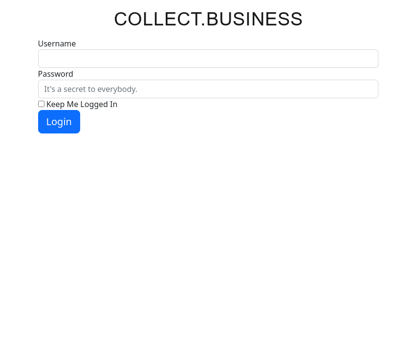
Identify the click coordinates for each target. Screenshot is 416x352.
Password (55, 73)
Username (57, 43)
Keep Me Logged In (82, 104)
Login (59, 121)
